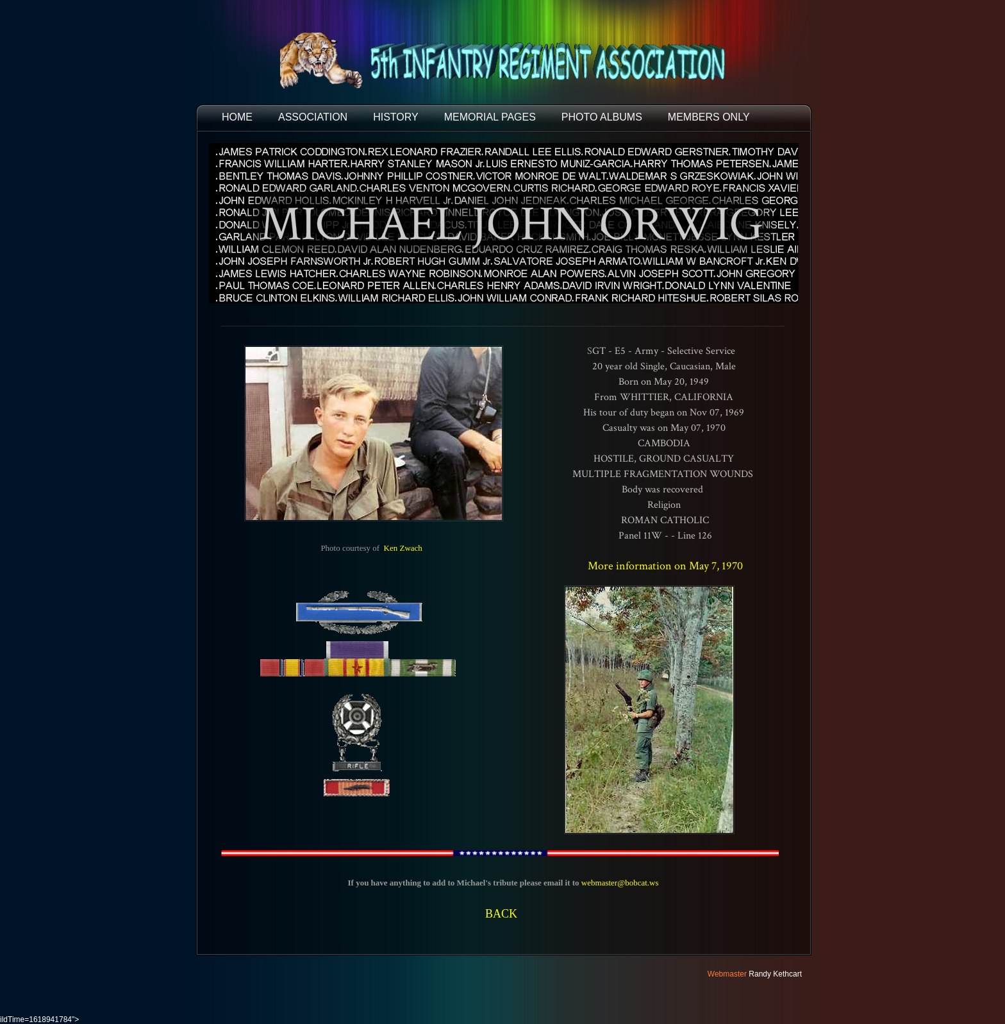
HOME (237, 117)
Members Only (709, 117)
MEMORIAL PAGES (490, 117)
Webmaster (727, 973)
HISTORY (396, 117)
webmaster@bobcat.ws (620, 882)
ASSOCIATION (312, 117)
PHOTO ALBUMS (601, 117)
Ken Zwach (403, 548)
